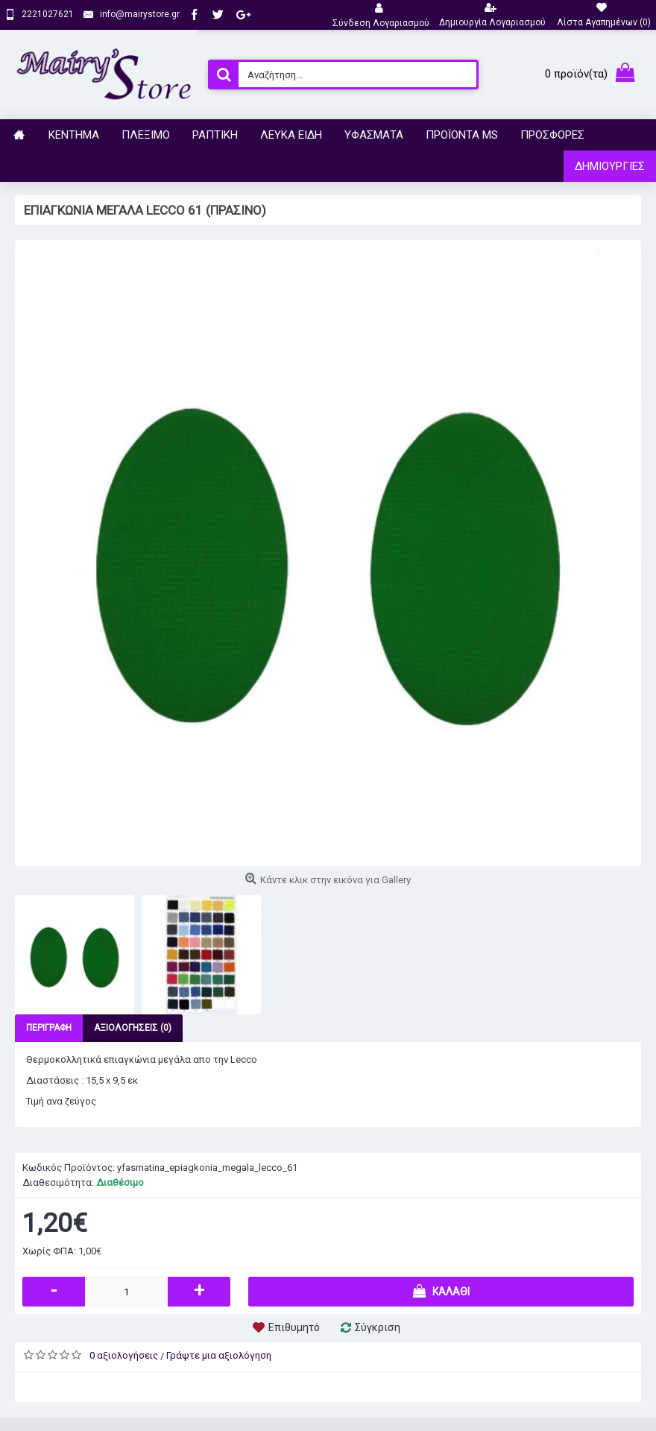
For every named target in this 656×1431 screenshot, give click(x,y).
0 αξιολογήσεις (123, 1355)
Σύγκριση (377, 1327)
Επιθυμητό (294, 1327)
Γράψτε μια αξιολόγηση (218, 1355)
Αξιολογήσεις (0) (132, 1028)
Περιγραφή (49, 1028)
